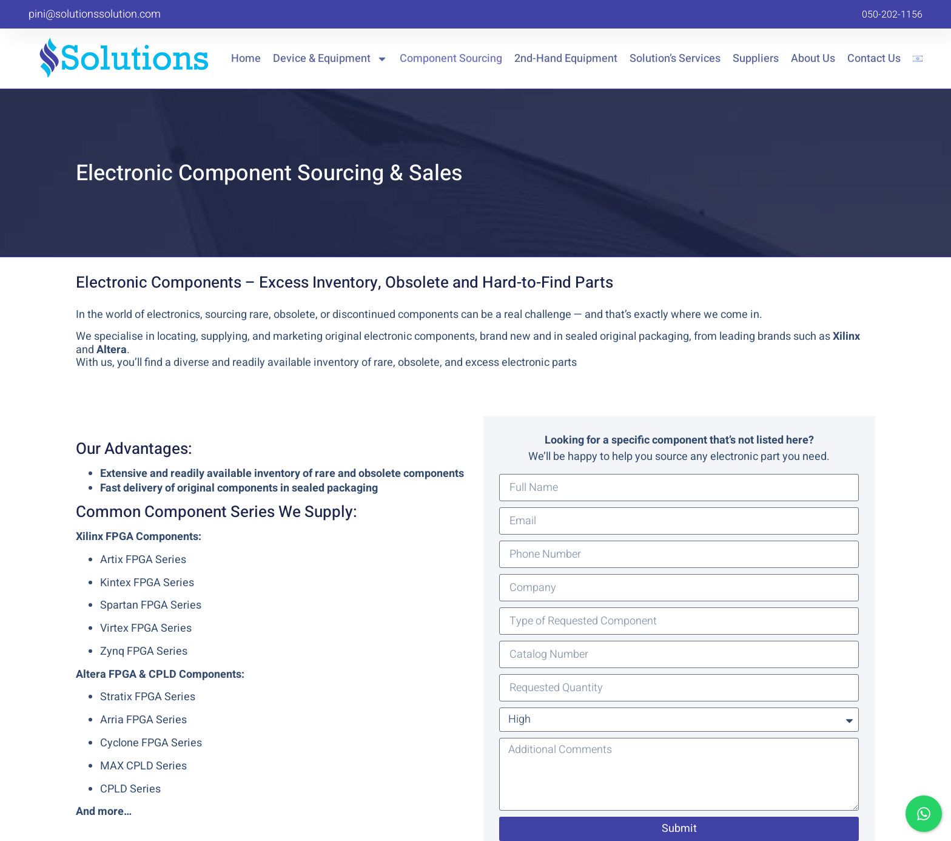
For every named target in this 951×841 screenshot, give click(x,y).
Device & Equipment (330, 58)
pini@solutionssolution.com (95, 14)
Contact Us (874, 58)
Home (246, 58)
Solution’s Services (675, 58)
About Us (813, 58)
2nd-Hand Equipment (565, 58)
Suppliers (756, 58)
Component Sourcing (451, 58)
